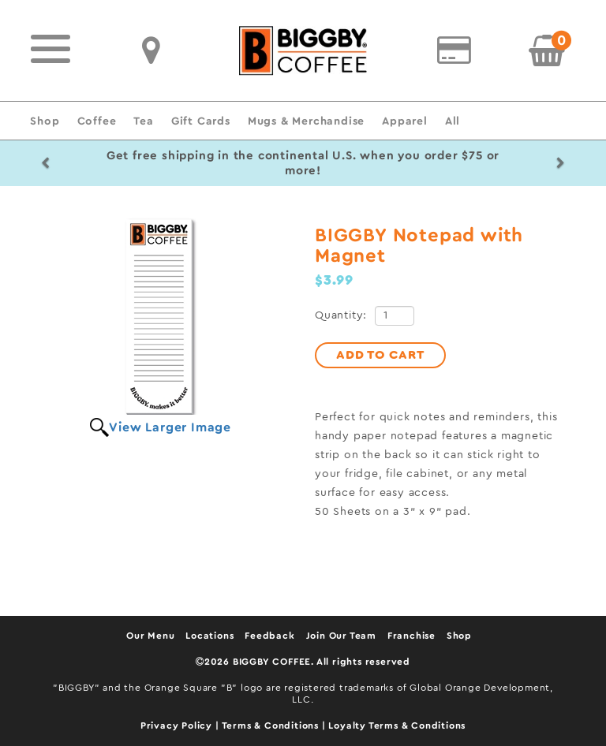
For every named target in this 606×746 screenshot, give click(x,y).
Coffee (97, 121)
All (452, 121)
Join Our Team (341, 635)
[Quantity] (394, 316)
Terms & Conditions (272, 725)
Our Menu (150, 635)
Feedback (269, 635)
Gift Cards (200, 121)
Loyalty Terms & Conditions (397, 725)
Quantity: (341, 315)
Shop (44, 121)
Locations (209, 635)
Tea (143, 121)
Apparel (405, 121)
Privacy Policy (177, 725)
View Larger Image (170, 427)
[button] (45, 163)
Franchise (411, 635)
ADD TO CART (380, 355)
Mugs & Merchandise (306, 121)
